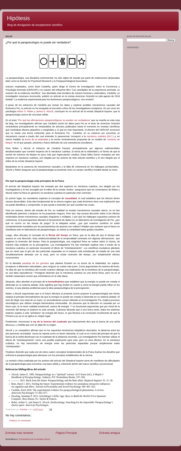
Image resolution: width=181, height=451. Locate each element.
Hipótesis (18, 18)
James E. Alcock (44, 111)
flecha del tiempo (58, 235)
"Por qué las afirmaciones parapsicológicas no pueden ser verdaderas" (53, 120)
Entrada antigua (109, 432)
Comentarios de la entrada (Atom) (34, 439)
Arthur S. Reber (25, 111)
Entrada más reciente (19, 432)
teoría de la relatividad (36, 139)
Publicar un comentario (20, 420)
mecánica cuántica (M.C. (100, 136)
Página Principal (66, 432)
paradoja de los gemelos (35, 263)
